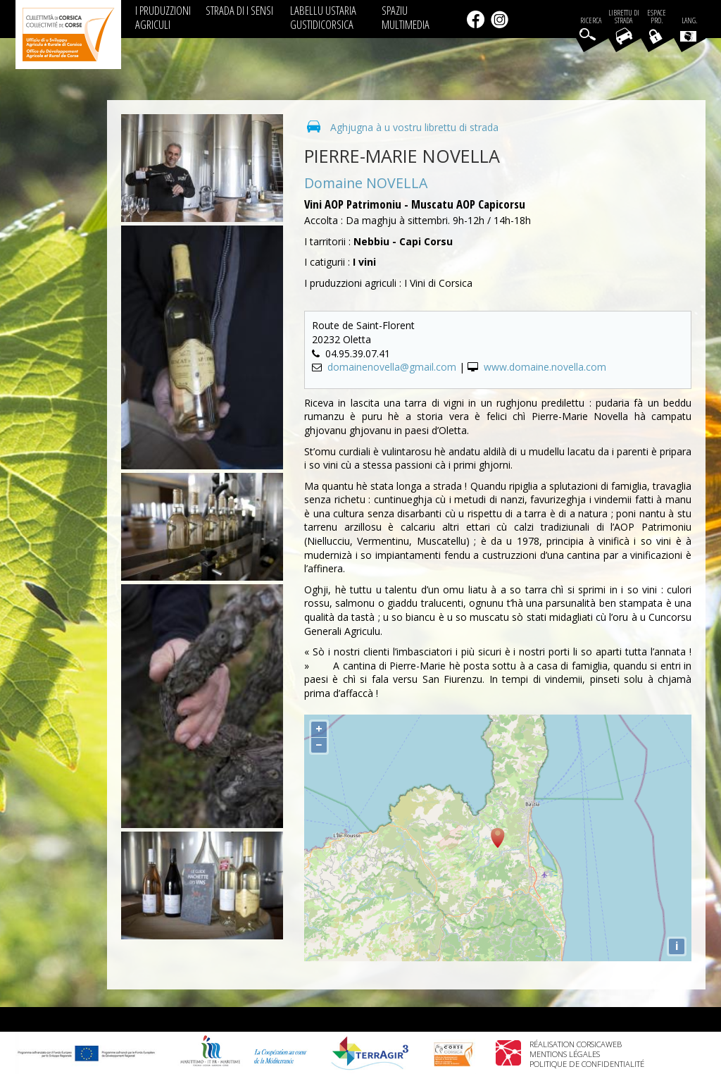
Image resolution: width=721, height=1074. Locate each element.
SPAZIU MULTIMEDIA (406, 17)
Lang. (688, 29)
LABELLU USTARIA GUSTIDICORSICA (323, 17)
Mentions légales (564, 1054)
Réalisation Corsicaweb (575, 1044)
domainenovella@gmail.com (391, 367)
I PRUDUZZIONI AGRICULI (163, 17)
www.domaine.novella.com (545, 367)
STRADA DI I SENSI (239, 10)
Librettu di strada (623, 16)
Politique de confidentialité (586, 1063)
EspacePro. (656, 16)
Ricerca (590, 20)
